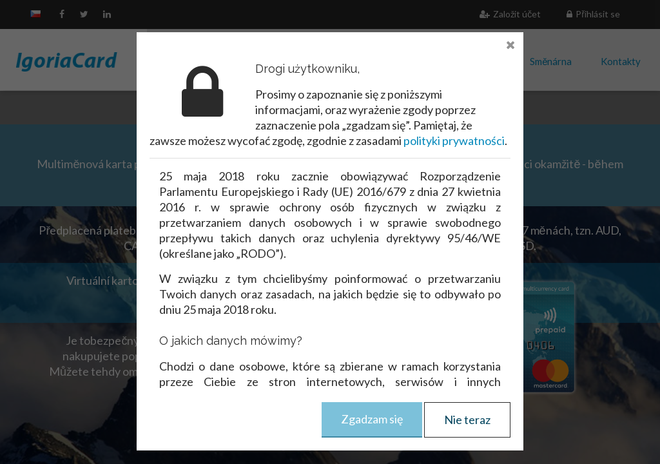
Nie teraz (467, 419)
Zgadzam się (372, 419)
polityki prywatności (454, 140)
